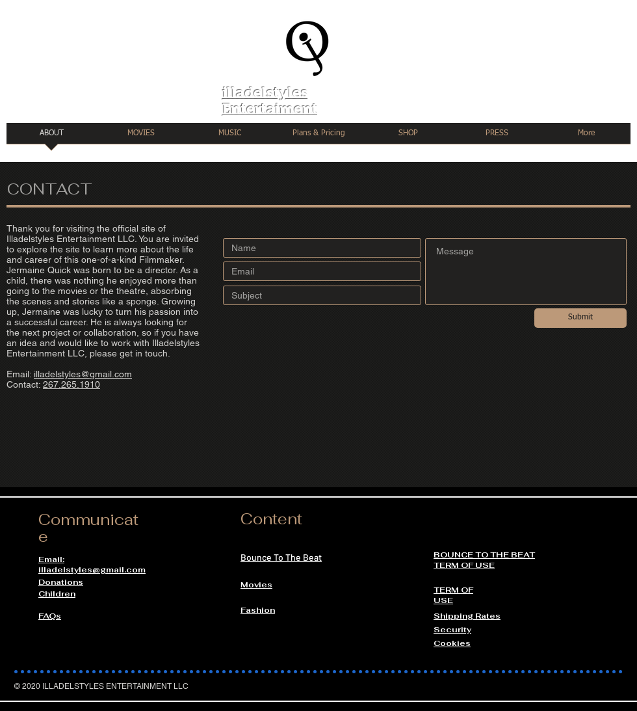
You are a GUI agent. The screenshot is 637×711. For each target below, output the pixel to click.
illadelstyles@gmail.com (83, 374)
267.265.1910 (71, 384)
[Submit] (580, 318)
